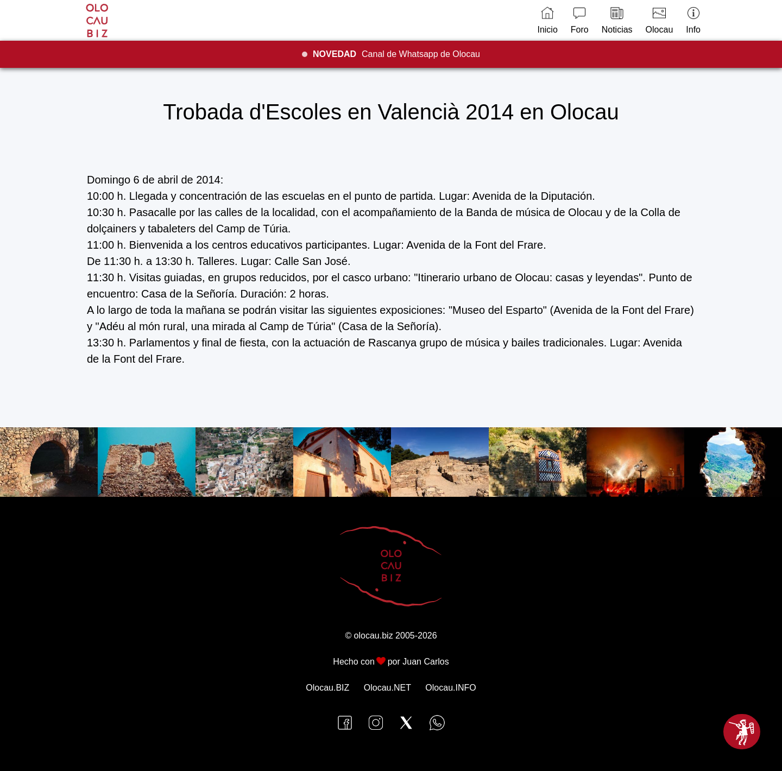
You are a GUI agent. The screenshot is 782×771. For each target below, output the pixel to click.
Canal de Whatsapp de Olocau (396, 54)
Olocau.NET (387, 687)
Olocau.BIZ (327, 687)
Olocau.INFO (450, 687)
